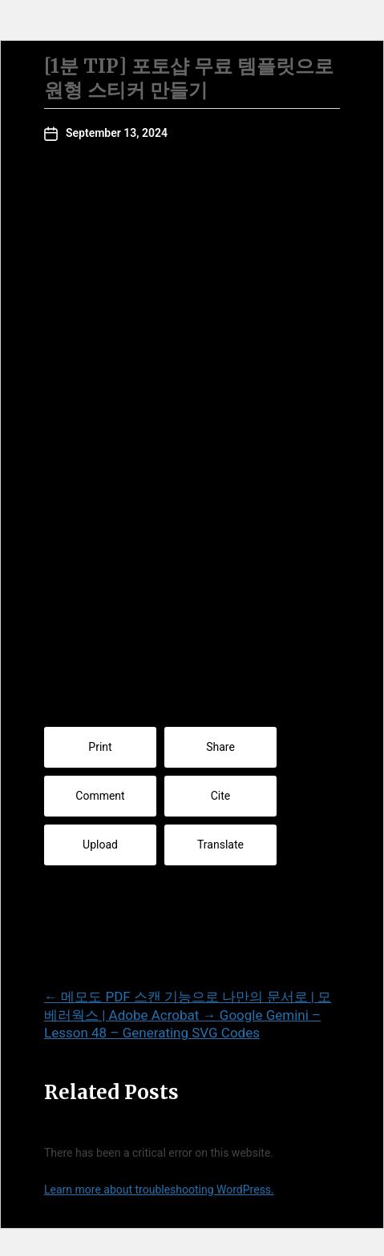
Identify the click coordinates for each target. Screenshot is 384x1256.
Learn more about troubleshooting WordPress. (159, 1189)
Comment (99, 795)
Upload (100, 844)
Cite (221, 795)
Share (220, 746)
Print (99, 746)
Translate (220, 844)
